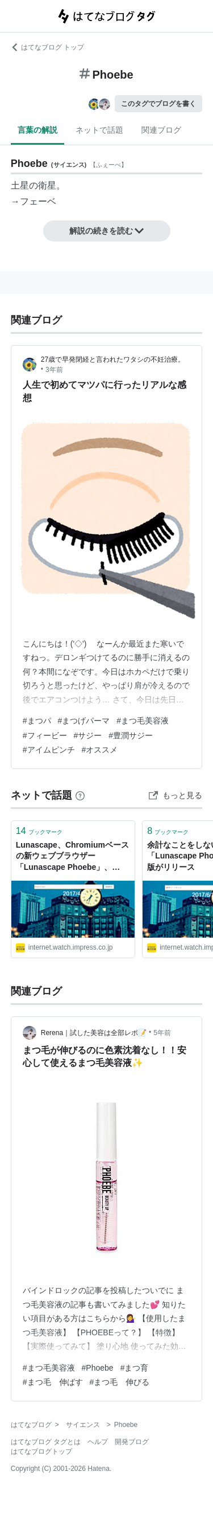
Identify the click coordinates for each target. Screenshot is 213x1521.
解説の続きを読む (106, 230)
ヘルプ (97, 1442)
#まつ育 (134, 1367)
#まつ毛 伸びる (120, 1382)
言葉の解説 (37, 129)
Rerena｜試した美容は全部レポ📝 (94, 1033)
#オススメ (100, 749)
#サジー (88, 735)
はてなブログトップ (41, 1451)
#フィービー (45, 735)
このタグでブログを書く (158, 104)
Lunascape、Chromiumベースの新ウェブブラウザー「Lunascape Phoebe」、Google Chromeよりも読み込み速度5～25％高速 (72, 857)
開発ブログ (132, 1442)
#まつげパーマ (84, 720)
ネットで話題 (99, 129)
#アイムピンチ (49, 749)
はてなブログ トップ (47, 47)
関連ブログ (161, 129)
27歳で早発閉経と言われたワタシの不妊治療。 (113, 359)
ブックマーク (39, 831)
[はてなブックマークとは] (80, 795)
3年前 (54, 370)
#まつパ (37, 720)
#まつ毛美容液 (142, 720)
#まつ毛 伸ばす (53, 1382)
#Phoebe (98, 1367)
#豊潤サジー (130, 735)
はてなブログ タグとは (46, 1442)
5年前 (162, 1033)
